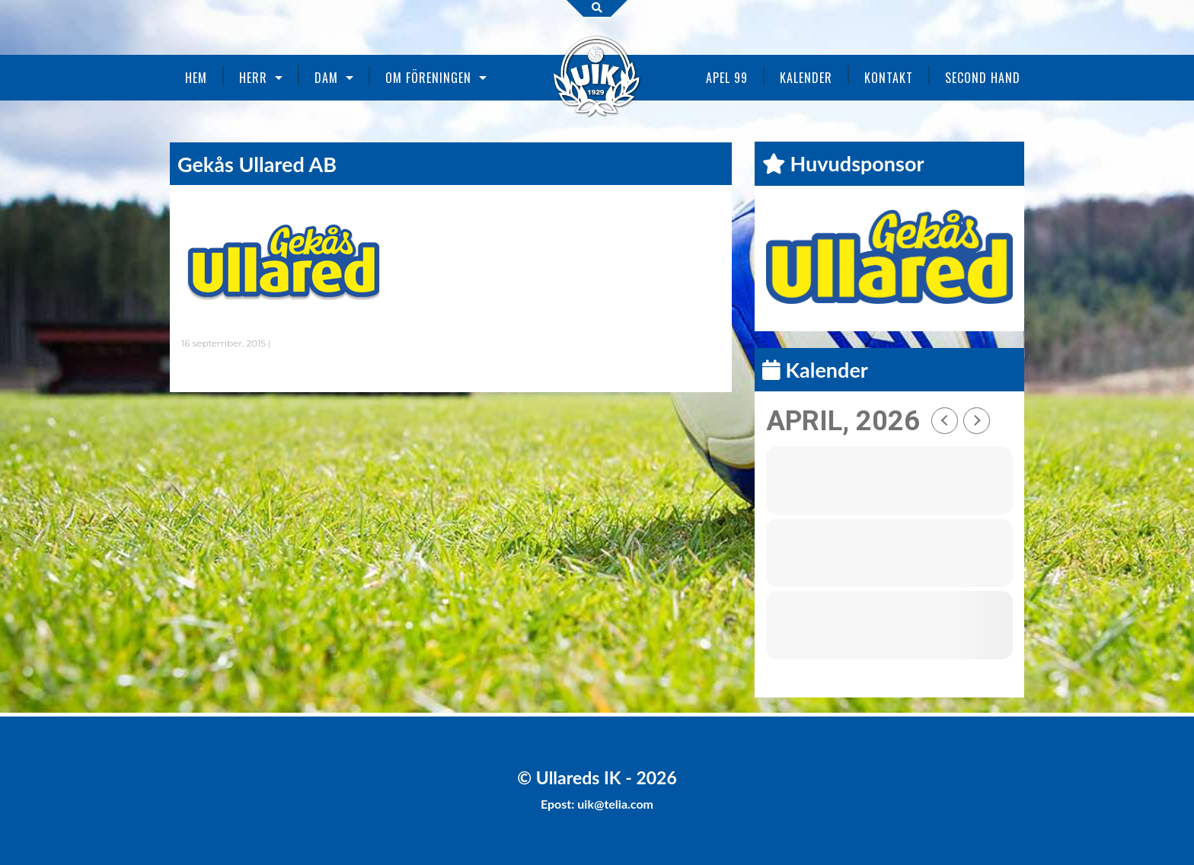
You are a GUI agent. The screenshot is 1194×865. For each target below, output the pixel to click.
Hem (196, 78)
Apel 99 (727, 78)
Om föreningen (428, 78)
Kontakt (888, 78)
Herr (253, 78)
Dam (326, 78)
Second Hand (982, 78)
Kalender (806, 78)
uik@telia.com (615, 803)
